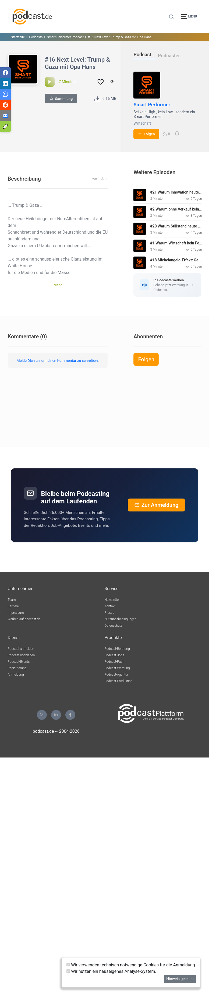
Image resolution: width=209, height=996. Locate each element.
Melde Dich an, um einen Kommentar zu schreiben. (58, 360)
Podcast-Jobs (114, 655)
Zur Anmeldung (156, 505)
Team (12, 600)
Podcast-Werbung (117, 668)
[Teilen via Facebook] (5, 72)
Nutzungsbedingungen (121, 619)
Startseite (18, 37)
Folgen (146, 134)
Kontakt (110, 606)
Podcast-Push (114, 662)
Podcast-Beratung (117, 649)
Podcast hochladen (21, 655)
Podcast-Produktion (119, 681)
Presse (109, 613)
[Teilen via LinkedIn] (5, 83)
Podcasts (35, 37)
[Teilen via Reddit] (5, 105)
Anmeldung (16, 674)
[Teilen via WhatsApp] (5, 94)
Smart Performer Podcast (65, 37)
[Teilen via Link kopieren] (5, 126)
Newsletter (112, 600)
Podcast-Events (19, 662)
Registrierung (17, 668)
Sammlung (61, 98)
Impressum (16, 613)
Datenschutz (113, 625)
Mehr (58, 285)
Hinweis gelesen (180, 979)
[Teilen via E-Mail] (5, 115)
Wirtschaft (142, 123)
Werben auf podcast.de (24, 619)
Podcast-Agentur (116, 674)
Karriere (13, 606)
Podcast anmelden (21, 649)
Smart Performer (151, 104)
